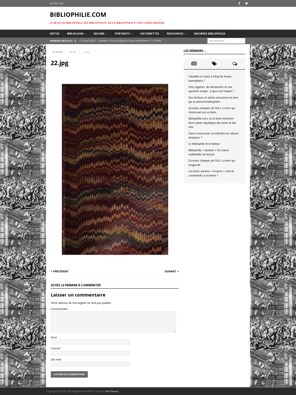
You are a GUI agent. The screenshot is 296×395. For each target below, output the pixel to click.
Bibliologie (75, 33)
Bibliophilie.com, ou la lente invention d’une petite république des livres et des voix (212, 123)
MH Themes (112, 391)
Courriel (55, 348)
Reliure (99, 33)
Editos (54, 33)
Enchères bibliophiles (209, 33)
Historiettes (149, 33)
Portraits (122, 33)
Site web (56, 359)
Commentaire (59, 309)
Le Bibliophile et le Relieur (204, 144)
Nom (54, 337)
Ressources (175, 33)
